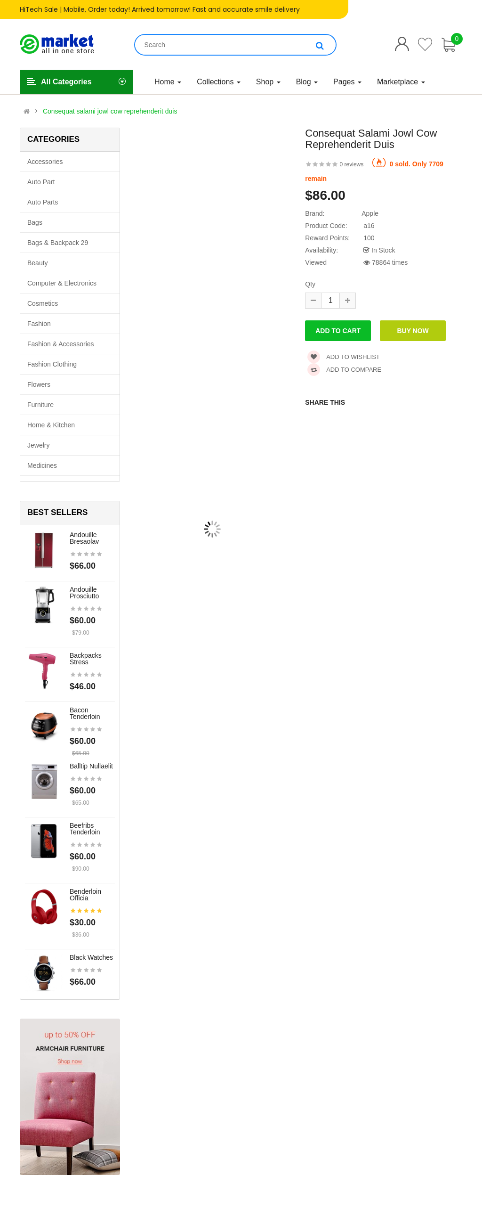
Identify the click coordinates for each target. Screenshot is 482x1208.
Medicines (42, 465)
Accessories (45, 161)
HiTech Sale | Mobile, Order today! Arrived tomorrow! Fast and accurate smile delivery (160, 9)
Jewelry (38, 445)
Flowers (38, 384)
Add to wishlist (343, 356)
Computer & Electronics (61, 283)
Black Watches (91, 957)
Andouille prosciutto (84, 593)
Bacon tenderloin (85, 713)
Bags (34, 222)
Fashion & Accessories (60, 344)
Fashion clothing (52, 364)
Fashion (39, 323)
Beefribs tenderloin (85, 829)
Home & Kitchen (51, 425)
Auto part (41, 182)
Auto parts (42, 202)
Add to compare (344, 369)
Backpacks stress (86, 659)
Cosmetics (42, 303)
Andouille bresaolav (84, 538)
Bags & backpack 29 (57, 242)
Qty (310, 284)
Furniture (40, 404)
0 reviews (352, 164)
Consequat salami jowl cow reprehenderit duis (110, 111)
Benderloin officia (85, 895)
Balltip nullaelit (91, 766)
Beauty (37, 263)
